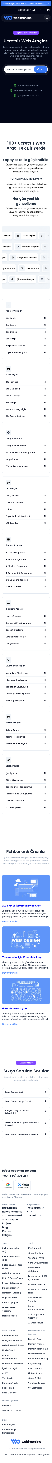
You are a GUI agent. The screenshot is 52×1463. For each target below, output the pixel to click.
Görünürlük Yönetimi (12, 1363)
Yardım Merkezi (12, 1215)
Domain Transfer (36, 1344)
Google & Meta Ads (12, 1340)
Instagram (36, 1207)
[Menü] (47, 17)
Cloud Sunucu (35, 1368)
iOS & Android (35, 1248)
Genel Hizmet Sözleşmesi (23, 1454)
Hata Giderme (9, 1392)
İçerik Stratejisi (9, 1368)
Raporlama (8, 1387)
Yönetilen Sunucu (36, 1383)
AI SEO (5, 1373)
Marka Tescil (8, 1350)
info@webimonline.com (19, 1171)
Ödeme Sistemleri (37, 1284)
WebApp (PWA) (36, 1258)
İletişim (7, 1235)
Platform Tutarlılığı (11, 1292)
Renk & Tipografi (10, 1302)
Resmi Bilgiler (8, 1424)
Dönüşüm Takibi (10, 1383)
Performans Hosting (38, 1358)
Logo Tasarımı (9, 1297)
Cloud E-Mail (34, 1378)
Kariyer (6, 1231)
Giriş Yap (6, 1405)
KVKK (5, 1454)
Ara (40, 69)
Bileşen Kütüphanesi (12, 1283)
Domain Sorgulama (38, 1348)
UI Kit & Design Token (12, 1278)
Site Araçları (10, 1219)
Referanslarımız (12, 1211)
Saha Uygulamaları (38, 1262)
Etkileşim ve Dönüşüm (13, 1345)
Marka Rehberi (9, 1315)
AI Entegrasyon (36, 1322)
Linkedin (34, 1215)
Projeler (7, 1223)
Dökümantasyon (10, 1288)
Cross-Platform (36, 1253)
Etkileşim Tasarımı (11, 1273)
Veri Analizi (7, 1378)
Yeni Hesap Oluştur (11, 1410)
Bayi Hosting (34, 1363)
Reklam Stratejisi (10, 1335)
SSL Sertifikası (35, 1387)
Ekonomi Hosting (36, 1353)
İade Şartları (44, 1454)
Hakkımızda (9, 1207)
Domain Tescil (35, 1339)
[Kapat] (48, 4)
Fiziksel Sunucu (35, 1373)
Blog (5, 1227)
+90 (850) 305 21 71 (15, 1176)
